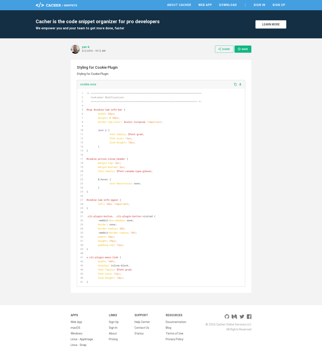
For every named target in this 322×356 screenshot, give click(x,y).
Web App (205, 5)
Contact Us (142, 328)
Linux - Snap (78, 345)
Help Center (142, 322)
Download (228, 5)
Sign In (259, 5)
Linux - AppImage (82, 339)
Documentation (176, 322)
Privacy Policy (174, 339)
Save (243, 49)
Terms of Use (174, 333)
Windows (76, 333)
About (113, 333)
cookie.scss (88, 84)
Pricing (113, 339)
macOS (75, 328)
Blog (168, 328)
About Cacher (179, 5)
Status (139, 333)
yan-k (86, 47)
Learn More (271, 24)
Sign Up (279, 5)
